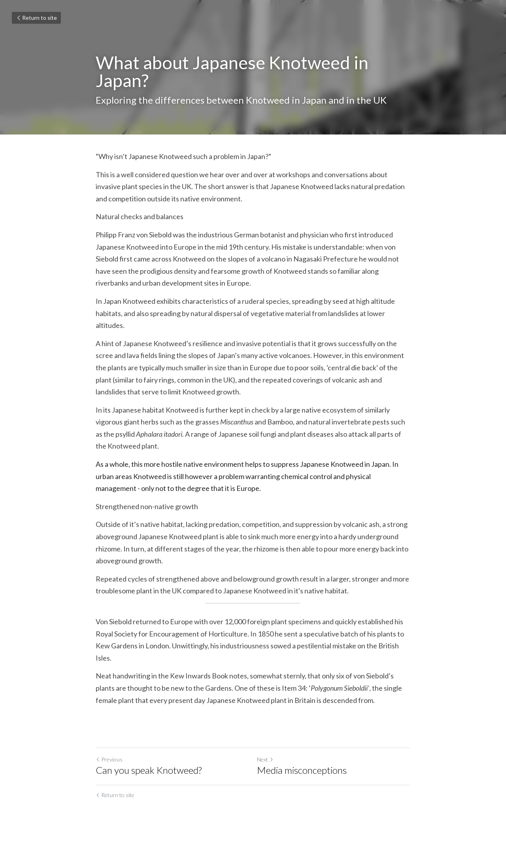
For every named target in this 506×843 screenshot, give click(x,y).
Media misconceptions (302, 770)
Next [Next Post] (265, 759)
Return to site (36, 17)
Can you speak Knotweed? (149, 770)
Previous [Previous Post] (109, 759)
